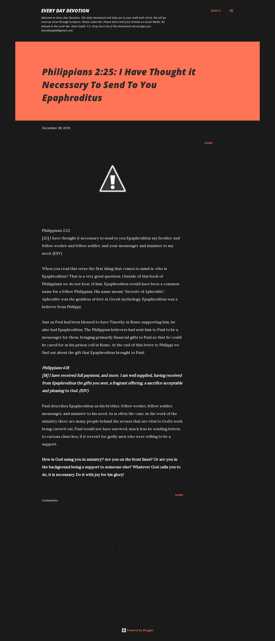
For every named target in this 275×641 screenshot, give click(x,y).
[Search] (216, 10)
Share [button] (208, 143)
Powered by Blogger (137, 630)
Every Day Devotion (65, 10)
